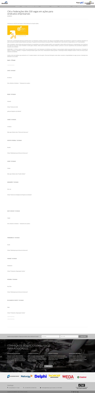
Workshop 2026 (80, 6)
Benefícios (24, 6)
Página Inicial (12, 6)
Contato (74, 6)
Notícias (37, 6)
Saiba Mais (48, 366)
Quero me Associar (30, 6)
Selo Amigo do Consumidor (65, 6)
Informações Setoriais (45, 6)
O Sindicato (17, 6)
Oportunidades (54, 6)
